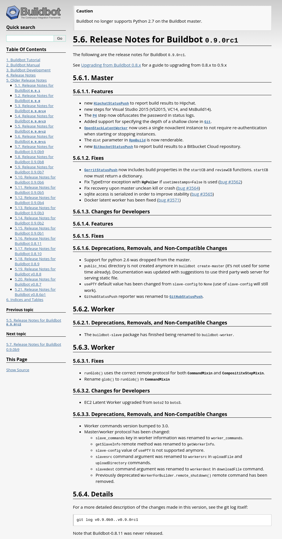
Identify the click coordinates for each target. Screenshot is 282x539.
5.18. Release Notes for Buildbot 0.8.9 (35, 261)
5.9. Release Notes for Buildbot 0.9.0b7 (34, 169)
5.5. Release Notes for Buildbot (34, 129)
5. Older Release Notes (26, 80)
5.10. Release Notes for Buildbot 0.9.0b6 (35, 180)
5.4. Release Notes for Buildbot (34, 118)
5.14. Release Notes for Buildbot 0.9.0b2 (35, 220)
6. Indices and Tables (24, 299)
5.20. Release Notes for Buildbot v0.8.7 (35, 282)
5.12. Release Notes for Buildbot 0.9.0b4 (35, 200)
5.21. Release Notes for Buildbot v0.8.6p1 (35, 292)
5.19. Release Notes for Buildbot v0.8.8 (35, 271)
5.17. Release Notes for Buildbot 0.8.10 (35, 251)
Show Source (17, 370)
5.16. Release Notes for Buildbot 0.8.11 (35, 241)
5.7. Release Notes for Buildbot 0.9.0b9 (34, 149)
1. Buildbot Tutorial (23, 59)
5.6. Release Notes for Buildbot (34, 139)
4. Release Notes (21, 75)
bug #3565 (201, 191)
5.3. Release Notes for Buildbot (34, 108)
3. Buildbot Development (28, 70)
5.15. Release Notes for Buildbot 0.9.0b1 (35, 231)
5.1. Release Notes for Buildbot (34, 88)
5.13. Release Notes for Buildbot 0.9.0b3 (35, 210)
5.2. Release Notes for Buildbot (34, 98)
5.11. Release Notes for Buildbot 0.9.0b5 (35, 190)
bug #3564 (188, 185)
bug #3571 (168, 197)
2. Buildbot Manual (23, 64)
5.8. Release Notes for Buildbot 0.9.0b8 (34, 159)
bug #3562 (230, 179)
